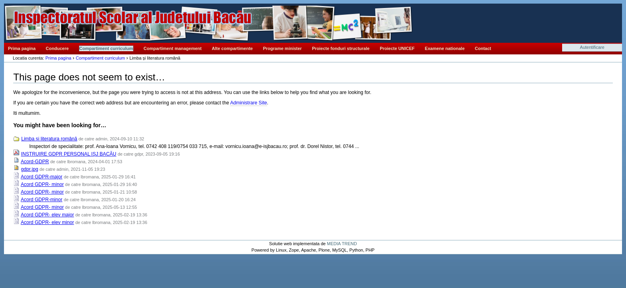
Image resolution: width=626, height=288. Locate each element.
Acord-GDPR (35, 161)
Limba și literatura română (49, 139)
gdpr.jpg (29, 169)
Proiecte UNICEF (397, 48)
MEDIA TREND (342, 243)
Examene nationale (445, 48)
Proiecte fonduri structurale (340, 48)
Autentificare (592, 47)
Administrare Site (248, 103)
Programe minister (282, 48)
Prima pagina (22, 48)
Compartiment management (173, 48)
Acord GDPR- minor (42, 184)
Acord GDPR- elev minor (47, 222)
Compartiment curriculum (106, 48)
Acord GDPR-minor (41, 199)
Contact (483, 48)
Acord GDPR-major (41, 177)
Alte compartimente (232, 48)
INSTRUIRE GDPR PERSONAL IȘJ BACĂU (69, 154)
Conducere (57, 48)
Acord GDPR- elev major (47, 215)
